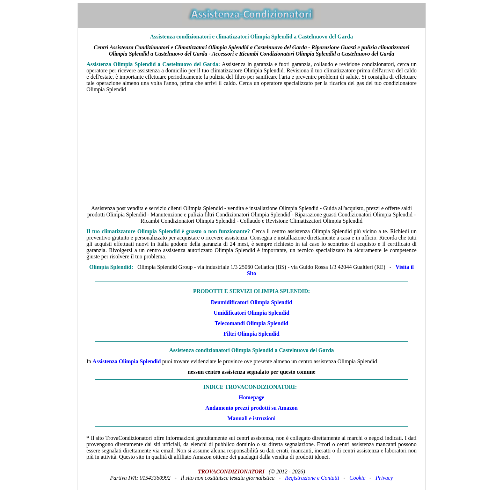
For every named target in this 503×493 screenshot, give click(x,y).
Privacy (384, 478)
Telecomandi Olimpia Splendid (251, 323)
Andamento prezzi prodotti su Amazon (251, 408)
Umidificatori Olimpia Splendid (252, 313)
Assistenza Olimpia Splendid (127, 361)
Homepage (251, 397)
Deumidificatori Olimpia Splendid (251, 302)
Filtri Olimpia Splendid (251, 334)
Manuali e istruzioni (251, 418)
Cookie (357, 478)
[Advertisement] (251, 149)
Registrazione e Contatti (312, 478)
